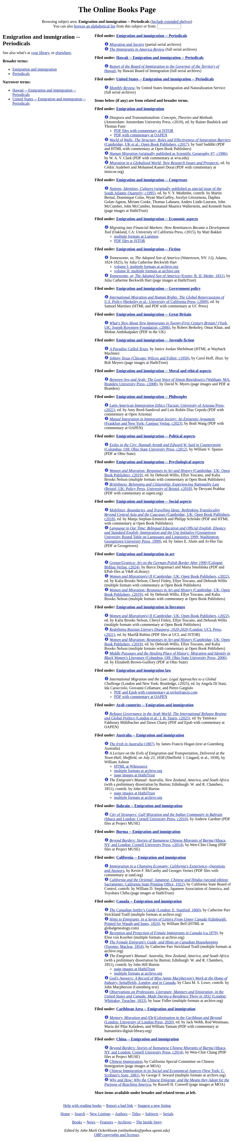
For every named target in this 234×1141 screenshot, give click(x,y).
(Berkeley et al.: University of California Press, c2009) (164, 299)
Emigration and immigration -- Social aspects (154, 501)
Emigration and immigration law (143, 670)
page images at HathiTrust (134, 775)
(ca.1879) (163, 933)
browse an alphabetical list (94, 26)
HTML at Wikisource (130, 766)
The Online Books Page (117, 9)
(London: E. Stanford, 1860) (155, 910)
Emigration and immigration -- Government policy (158, 288)
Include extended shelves (171, 21)
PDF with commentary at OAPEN (140, 135)
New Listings (100, 1114)
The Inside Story (149, 1122)
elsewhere (63, 53)
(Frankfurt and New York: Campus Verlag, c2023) (159, 421)
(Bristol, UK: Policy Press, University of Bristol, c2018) (161, 486)
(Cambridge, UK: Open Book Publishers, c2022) (169, 576)
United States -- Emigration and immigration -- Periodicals (165, 79)
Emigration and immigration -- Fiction (148, 249)
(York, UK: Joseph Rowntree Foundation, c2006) (166, 325)
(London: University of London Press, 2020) (163, 1020)
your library (40, 53)
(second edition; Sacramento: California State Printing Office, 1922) (166, 882)
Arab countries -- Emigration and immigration (155, 705)
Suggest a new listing (154, 1105)
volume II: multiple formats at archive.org (147, 271)
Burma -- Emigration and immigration (148, 832)
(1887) (131, 744)
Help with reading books (82, 1105)
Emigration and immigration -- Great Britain (153, 314)
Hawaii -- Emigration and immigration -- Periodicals (160, 58)
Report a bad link (119, 1105)
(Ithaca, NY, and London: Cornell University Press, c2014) (165, 842)
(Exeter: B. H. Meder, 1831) (167, 276)
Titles (136, 1114)
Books (77, 1122)
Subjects (151, 1114)
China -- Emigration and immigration (147, 1039)
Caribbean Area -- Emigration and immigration (155, 1009)
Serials (168, 1114)
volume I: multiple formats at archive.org (146, 266)
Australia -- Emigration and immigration (150, 735)
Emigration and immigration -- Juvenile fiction (155, 340)
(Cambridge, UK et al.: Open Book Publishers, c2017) (167, 142)
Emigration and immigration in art (145, 554)
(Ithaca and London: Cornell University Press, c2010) (163, 816)
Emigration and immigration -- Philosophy (151, 397)
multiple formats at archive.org (138, 771)
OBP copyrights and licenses (116, 1135)
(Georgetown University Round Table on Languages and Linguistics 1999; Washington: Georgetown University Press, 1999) (164, 534)
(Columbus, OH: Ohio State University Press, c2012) (162, 447)
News (91, 1122)
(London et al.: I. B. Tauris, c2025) (165, 716)
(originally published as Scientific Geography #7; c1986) (168, 153)
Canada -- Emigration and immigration (149, 901)
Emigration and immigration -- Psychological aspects (160, 462)
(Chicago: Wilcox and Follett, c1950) (149, 358)
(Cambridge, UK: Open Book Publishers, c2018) (167, 514)
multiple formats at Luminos (136, 236)
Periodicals (21, 74)
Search (80, 1114)
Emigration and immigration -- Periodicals (151, 36)
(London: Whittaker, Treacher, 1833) (165, 996)
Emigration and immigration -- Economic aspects (157, 219)
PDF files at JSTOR (129, 241)
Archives (124, 1122)
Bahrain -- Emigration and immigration (149, 806)
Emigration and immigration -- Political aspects (155, 436)
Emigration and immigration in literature (150, 607)
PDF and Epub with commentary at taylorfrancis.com (156, 692)
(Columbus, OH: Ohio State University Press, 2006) (167, 655)
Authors (121, 1114)
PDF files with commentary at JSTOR (143, 131)
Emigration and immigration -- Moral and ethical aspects (163, 371)
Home (65, 1114)
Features (106, 1122)
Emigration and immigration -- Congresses (151, 180)
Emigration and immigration (34, 69)
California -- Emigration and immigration (151, 857)
